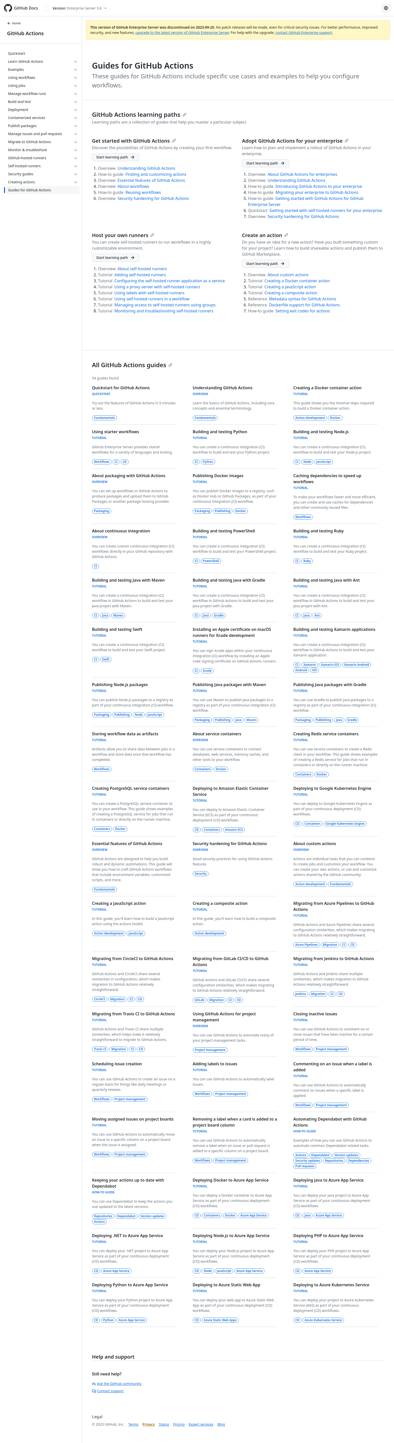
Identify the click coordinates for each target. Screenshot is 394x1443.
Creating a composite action (290, 293)
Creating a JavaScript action (290, 287)
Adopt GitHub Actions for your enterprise (295, 140)
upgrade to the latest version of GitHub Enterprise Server (182, 32)
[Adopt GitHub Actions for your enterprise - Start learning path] (265, 163)
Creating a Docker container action (297, 281)
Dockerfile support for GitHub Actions (304, 305)
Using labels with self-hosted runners (149, 293)
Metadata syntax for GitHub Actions (302, 299)
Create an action (265, 235)
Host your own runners (123, 235)
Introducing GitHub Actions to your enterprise (318, 186)
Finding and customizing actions (155, 174)
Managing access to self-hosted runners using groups (165, 305)
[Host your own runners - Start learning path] (115, 258)
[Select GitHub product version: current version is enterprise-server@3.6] (79, 8)
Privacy (148, 1424)
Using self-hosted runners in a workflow (151, 299)
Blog (221, 1424)
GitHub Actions (25, 33)
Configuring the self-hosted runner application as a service (169, 281)
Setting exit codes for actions (302, 311)
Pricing (178, 1424)
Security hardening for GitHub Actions (153, 198)
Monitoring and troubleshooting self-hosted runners (163, 311)
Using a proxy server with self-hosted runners (157, 287)
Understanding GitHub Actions (146, 168)
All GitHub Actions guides (132, 365)
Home (14, 23)
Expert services (201, 1424)
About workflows (133, 186)
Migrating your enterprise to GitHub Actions (316, 192)
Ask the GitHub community (116, 1383)
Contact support (108, 1391)
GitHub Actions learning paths (139, 114)
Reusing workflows (143, 192)
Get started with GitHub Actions (134, 140)
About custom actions (288, 275)
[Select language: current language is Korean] (386, 8)
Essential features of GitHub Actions (151, 180)
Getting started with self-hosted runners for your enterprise (326, 210)
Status (164, 1424)
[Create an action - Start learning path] (265, 264)
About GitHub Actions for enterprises (302, 174)
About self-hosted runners (142, 268)
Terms (133, 1424)
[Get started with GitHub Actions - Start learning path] (115, 157)
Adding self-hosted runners (140, 275)
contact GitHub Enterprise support (303, 32)
